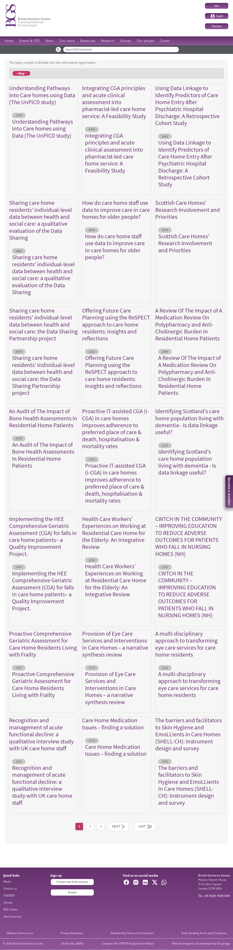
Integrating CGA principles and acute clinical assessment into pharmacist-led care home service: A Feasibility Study (114, 102)
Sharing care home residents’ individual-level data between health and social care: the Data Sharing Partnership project (43, 324)
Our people (145, 41)
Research (107, 41)
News (50, 41)
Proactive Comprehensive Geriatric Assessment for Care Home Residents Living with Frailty (43, 644)
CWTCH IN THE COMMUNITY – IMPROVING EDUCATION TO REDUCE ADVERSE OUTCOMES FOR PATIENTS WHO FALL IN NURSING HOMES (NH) (188, 536)
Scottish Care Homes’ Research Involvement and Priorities (187, 210)
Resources (87, 41)
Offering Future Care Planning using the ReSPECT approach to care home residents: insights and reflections (116, 324)
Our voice (67, 41)
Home (9, 41)
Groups (125, 41)
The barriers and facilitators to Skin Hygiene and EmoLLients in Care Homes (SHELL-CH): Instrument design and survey (188, 734)
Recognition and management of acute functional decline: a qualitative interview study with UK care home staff (41, 734)
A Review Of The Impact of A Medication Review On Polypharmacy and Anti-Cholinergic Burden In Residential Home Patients (188, 324)
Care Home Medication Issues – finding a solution (113, 723)
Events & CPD (29, 41)
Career (165, 41)
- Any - (21, 73)
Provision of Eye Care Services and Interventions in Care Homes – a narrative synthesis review (115, 644)
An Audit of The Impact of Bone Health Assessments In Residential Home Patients (43, 418)
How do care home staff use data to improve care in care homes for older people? (116, 210)
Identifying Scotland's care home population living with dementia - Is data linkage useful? (189, 421)
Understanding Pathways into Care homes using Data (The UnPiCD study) (42, 95)
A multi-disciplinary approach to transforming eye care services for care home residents (186, 644)
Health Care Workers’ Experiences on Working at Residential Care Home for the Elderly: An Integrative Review (114, 533)
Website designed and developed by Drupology (201, 944)
